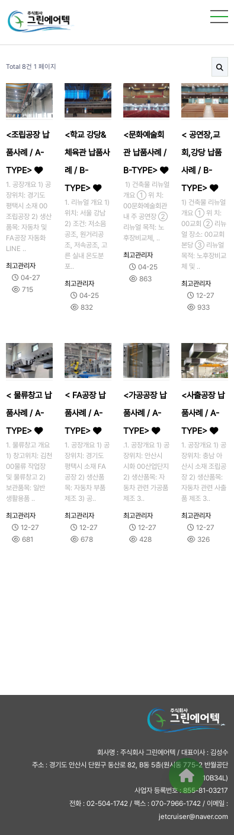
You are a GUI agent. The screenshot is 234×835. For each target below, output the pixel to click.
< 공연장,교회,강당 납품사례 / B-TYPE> (201, 161)
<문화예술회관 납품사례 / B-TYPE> (145, 152)
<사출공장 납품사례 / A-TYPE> (203, 413)
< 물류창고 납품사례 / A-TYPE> (29, 413)
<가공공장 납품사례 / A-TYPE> (144, 413)
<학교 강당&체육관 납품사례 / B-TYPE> (87, 161)
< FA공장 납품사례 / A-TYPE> (85, 413)
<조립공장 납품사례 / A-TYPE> (27, 152)
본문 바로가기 (0, 0)
